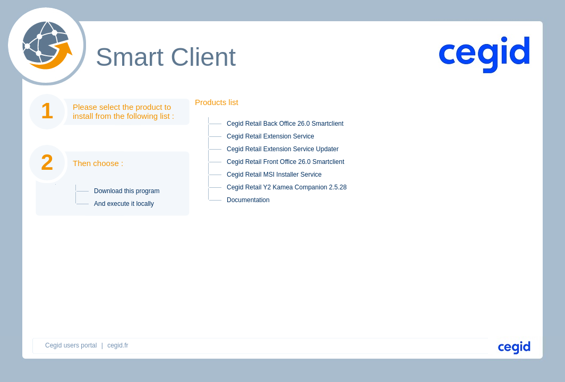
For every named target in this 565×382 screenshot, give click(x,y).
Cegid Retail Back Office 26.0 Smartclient (285, 123)
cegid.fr (117, 345)
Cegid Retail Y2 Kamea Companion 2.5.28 (287, 187)
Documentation (248, 200)
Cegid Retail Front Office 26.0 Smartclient (285, 162)
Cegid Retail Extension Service (270, 136)
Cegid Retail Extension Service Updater (283, 149)
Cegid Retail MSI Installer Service (274, 174)
